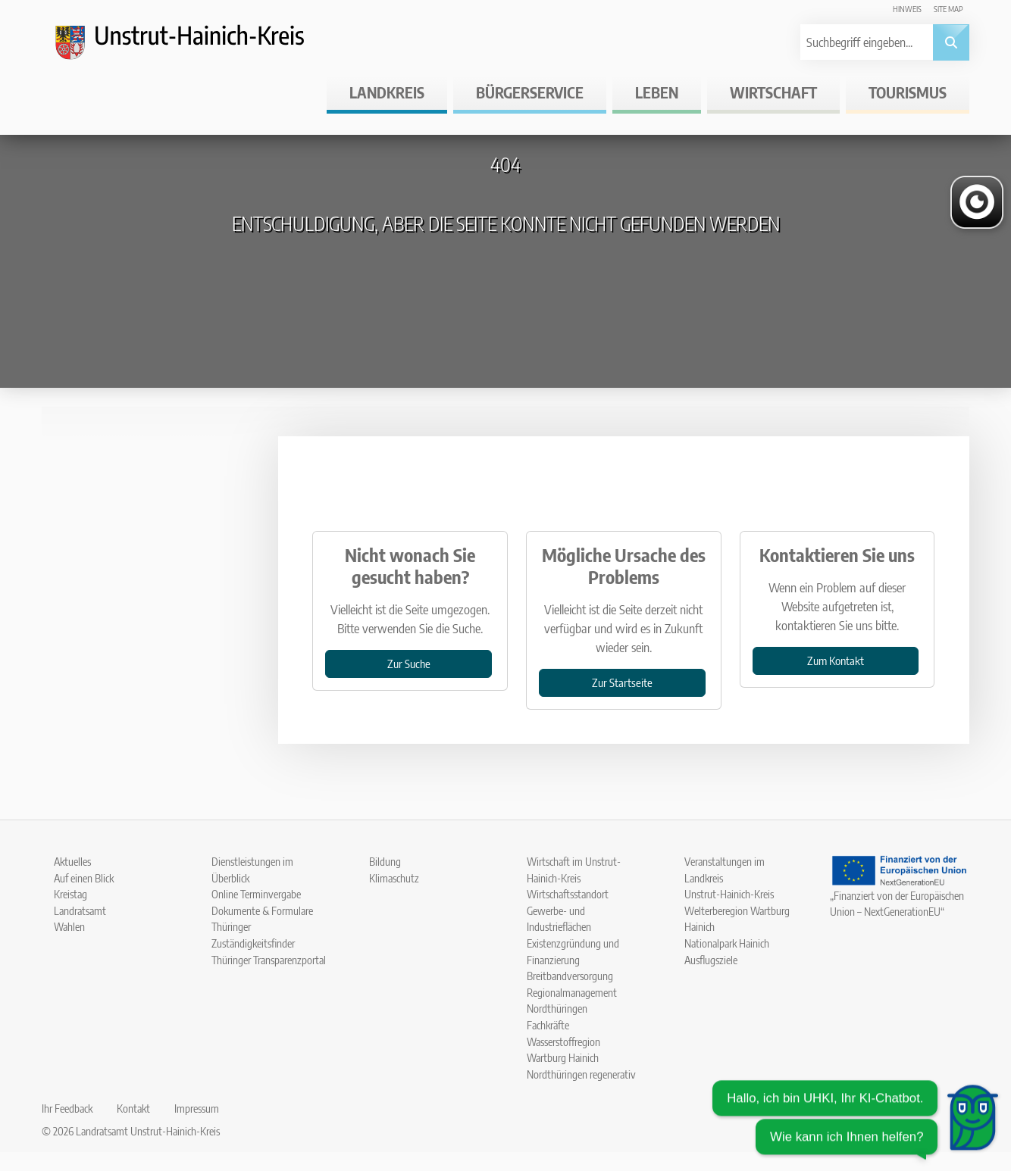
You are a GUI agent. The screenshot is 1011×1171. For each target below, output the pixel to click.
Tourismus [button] (908, 92)
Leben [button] (656, 92)
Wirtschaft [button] (773, 92)
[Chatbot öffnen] (855, 1121)
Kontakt (133, 1108)
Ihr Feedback (67, 1108)
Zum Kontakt (835, 660)
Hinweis (907, 9)
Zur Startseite (622, 682)
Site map (948, 9)
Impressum (196, 1108)
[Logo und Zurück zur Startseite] (193, 48)
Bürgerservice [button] (530, 92)
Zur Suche (408, 663)
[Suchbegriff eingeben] (865, 42)
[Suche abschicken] (951, 42)
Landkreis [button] (386, 92)
